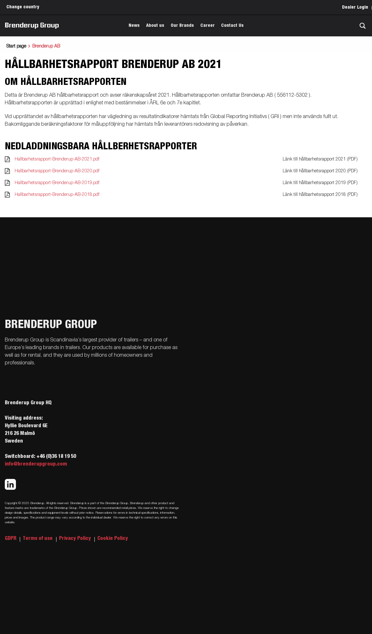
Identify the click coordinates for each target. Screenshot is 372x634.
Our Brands (182, 25)
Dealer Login (355, 7)
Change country (22, 7)
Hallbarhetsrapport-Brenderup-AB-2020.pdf (57, 171)
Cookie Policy (112, 538)
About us (155, 25)
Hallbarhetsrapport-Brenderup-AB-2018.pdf (57, 194)
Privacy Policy (75, 538)
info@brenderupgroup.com (36, 463)
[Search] (362, 25)
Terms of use (38, 538)
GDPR (11, 538)
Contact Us (232, 25)
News (134, 25)
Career (207, 25)
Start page (16, 46)
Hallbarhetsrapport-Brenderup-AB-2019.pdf (57, 183)
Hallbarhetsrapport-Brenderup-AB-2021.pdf (57, 159)
